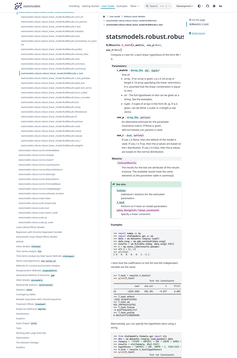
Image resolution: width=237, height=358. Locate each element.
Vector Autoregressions (36, 291)
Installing (74, 6)
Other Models (28, 273)
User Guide (108, 6)
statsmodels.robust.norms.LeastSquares (39, 188)
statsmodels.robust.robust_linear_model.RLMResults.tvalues (42, 150)
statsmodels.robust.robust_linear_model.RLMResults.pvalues (42, 125)
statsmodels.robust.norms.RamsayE (36, 197)
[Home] (70, 16)
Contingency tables (26, 325)
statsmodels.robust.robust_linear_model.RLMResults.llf (42, 116)
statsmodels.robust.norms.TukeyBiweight (39, 212)
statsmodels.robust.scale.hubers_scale (38, 239)
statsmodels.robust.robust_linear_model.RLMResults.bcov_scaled (42, 75)
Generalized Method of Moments (35, 306)
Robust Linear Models (101, 16)
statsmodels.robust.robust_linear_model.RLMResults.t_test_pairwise (42, 49)
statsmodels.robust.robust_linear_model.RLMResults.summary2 (42, 33)
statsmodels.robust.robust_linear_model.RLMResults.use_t (42, 159)
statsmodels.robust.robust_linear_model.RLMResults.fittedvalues (42, 108)
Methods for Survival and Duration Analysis (38, 296)
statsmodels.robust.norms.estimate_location (40, 219)
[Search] (158, 6)
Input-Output (26, 354)
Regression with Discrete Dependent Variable (39, 259)
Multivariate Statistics (34, 315)
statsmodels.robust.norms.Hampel (36, 178)
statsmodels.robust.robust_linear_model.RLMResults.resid (42, 133)
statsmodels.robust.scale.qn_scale (35, 249)
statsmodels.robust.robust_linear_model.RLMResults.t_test (42, 41)
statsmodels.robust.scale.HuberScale (37, 230)
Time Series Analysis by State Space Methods (39, 285)
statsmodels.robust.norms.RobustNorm (38, 202)
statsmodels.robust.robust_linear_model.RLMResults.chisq (42, 100)
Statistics (24, 320)
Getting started (90, 6)
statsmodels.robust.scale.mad (33, 235)
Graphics (20, 349)
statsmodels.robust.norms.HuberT (36, 183)
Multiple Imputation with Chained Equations (38, 329)
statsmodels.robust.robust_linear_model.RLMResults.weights (42, 167)
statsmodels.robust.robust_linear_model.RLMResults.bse (42, 91)
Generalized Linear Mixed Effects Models (36, 264)
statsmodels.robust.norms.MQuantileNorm (40, 193)
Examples (122, 6)
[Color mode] (200, 6)
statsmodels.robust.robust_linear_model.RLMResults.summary (42, 24)
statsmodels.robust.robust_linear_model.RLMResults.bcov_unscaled (42, 83)
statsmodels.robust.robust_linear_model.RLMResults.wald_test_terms (42, 66)
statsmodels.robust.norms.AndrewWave (38, 173)
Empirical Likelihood (31, 339)
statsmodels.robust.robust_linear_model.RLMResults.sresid (42, 142)
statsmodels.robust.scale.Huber (34, 225)
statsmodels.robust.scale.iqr (32, 244)
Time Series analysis (29, 278)
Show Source (197, 33)
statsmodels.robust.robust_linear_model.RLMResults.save (42, 16)
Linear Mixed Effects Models (30, 254)
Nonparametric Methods (37, 301)
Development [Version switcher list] (184, 6)
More (133, 6)
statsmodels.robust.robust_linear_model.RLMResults (141, 16)
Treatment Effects (31, 335)
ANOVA (19, 268)
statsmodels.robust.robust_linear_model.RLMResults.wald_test (42, 58)
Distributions (22, 344)
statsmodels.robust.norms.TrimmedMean (39, 207)
